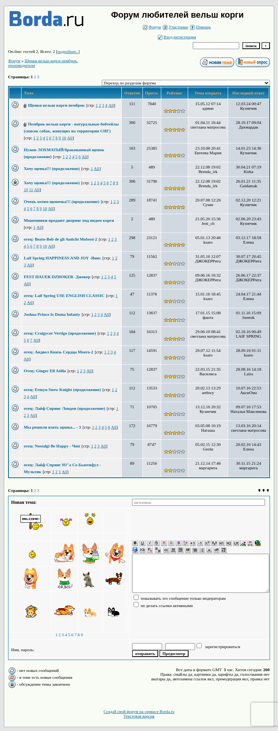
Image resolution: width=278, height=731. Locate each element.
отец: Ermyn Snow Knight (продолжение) (62, 389)
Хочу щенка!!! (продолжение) (52, 168)
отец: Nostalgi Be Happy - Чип (52, 446)
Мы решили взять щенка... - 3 (52, 427)
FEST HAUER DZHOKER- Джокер (57, 276)
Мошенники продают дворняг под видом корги (69, 220)
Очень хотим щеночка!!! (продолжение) (61, 201)
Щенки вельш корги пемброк (56, 105)
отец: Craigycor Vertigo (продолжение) (60, 333)
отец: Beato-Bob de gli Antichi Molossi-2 (60, 239)
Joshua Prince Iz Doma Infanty (52, 314)
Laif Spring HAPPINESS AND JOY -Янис (62, 258)
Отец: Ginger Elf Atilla (45, 370)
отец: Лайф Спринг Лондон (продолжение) (64, 408)
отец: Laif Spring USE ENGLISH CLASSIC (64, 295)
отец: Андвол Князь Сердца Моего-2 (58, 352)
